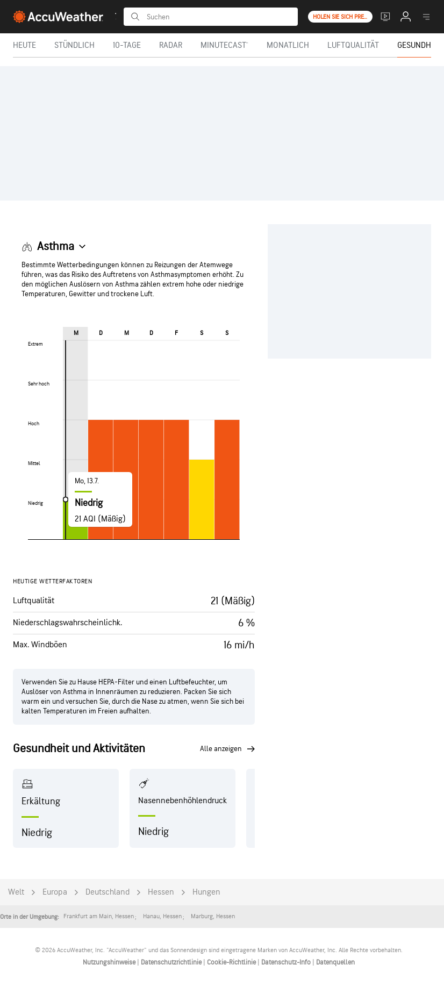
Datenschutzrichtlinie (172, 962)
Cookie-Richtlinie (232, 962)
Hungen (206, 892)
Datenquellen (335, 962)
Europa (54, 892)
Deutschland (107, 892)
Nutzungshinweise (110, 962)
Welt (16, 892)
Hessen (161, 892)
